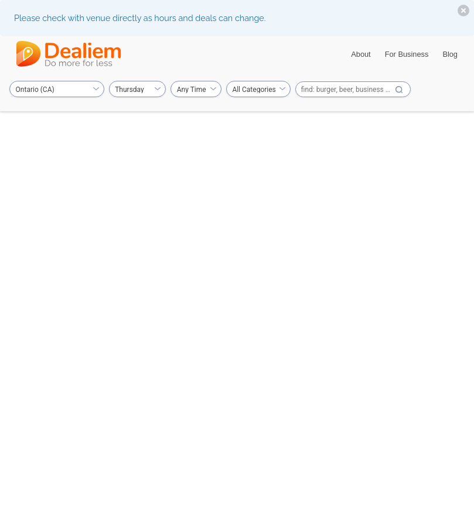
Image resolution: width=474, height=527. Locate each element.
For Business (407, 54)
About (360, 54)
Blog (450, 54)
